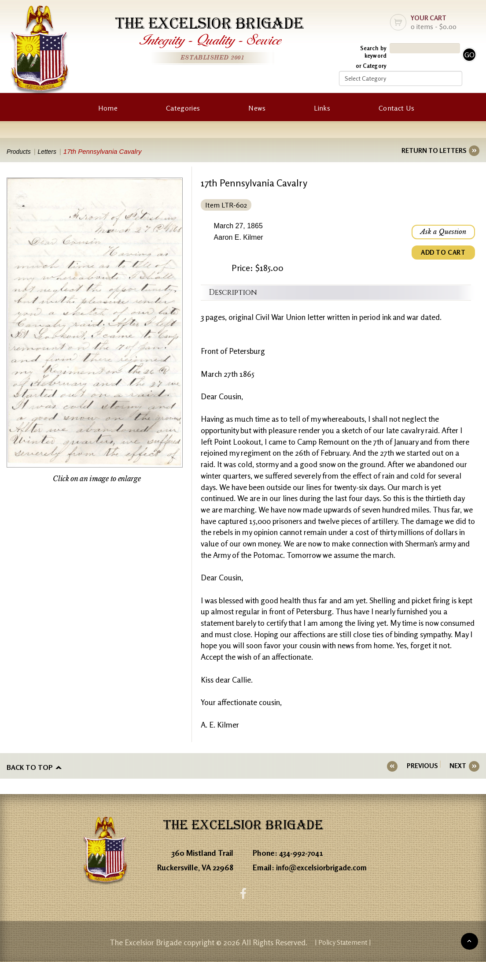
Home (108, 108)
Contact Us (396, 108)
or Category (371, 65)
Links (322, 108)
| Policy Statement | (343, 942)
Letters (51, 151)
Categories (183, 108)
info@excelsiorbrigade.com (324, 865)
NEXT (457, 765)
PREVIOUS (428, 765)
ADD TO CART (442, 254)
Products (20, 151)
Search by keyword (373, 52)
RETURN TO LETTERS (433, 150)
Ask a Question (442, 232)
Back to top (30, 765)
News (256, 108)
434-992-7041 (303, 851)
